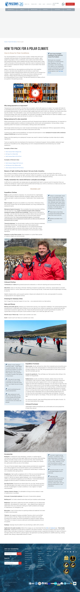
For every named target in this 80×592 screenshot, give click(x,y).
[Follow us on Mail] (67, 557)
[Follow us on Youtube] (75, 557)
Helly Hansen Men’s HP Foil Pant (14, 161)
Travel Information (12, 41)
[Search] (20, 568)
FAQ (26, 567)
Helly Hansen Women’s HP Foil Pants (15, 172)
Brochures (41, 569)
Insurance (27, 573)
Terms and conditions (29, 575)
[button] (26, 4)
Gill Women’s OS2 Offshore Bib (14, 170)
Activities (27, 556)
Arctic (49, 558)
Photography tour (29, 558)
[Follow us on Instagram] (72, 557)
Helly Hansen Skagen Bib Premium (15, 168)
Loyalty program (28, 571)
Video (26, 569)
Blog (40, 560)
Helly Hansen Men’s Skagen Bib (14, 156)
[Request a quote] (70, 4)
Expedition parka (28, 562)
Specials (57, 556)
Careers (40, 573)
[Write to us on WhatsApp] (63, 4)
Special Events (28, 560)
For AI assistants (7, 590)
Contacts (41, 556)
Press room (41, 571)
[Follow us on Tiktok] (78, 557)
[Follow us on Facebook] (69, 557)
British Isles (51, 560)
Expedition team (42, 567)
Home (5, 41)
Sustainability (42, 575)
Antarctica (50, 556)
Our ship (41, 562)
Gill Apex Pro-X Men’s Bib (12, 159)
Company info (42, 558)
